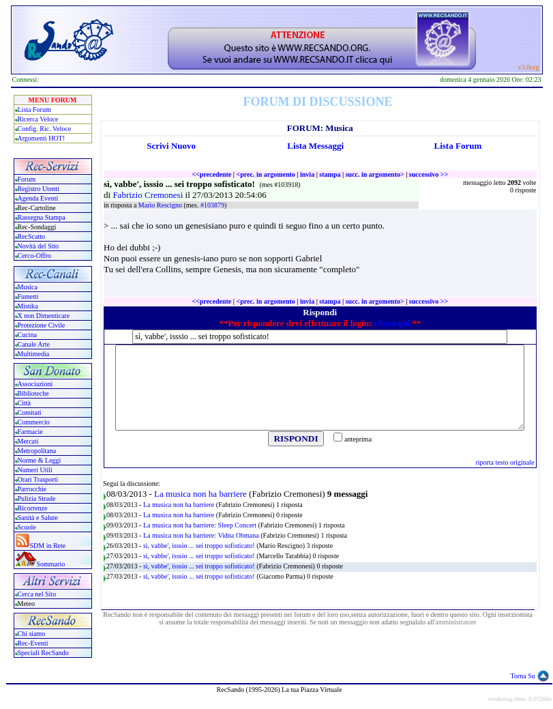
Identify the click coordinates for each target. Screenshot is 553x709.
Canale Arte (34, 344)
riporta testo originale (504, 462)
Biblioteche (33, 393)
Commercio (34, 422)
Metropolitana (37, 450)
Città (24, 403)
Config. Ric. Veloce (45, 128)
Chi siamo (32, 633)
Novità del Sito (38, 246)
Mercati (28, 441)
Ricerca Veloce (38, 119)
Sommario (51, 564)
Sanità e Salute (38, 517)
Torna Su (523, 676)
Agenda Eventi (38, 198)
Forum (27, 179)
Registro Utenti (38, 188)
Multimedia (34, 354)
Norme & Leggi (39, 460)
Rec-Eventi (33, 643)
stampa (329, 174)
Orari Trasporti (38, 479)
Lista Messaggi (315, 146)
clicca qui (392, 323)
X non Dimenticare (44, 315)
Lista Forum (34, 109)
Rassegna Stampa (41, 217)
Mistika (28, 306)
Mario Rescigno (161, 205)
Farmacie (30, 431)
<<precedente (211, 174)
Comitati (30, 412)
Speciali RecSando (43, 652)
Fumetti (28, 296)
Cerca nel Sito (37, 594)
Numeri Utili (36, 470)
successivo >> (428, 174)
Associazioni (35, 384)
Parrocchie (32, 489)
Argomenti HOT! (41, 138)
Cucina (27, 334)
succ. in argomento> (375, 174)
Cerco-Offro (34, 255)
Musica (28, 287)
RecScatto (32, 236)
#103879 (212, 205)
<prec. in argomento (265, 174)
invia (307, 174)
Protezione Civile (41, 325)
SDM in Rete (48, 545)
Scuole (27, 527)
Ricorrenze (33, 508)
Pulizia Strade (37, 498)
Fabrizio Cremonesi (149, 195)
